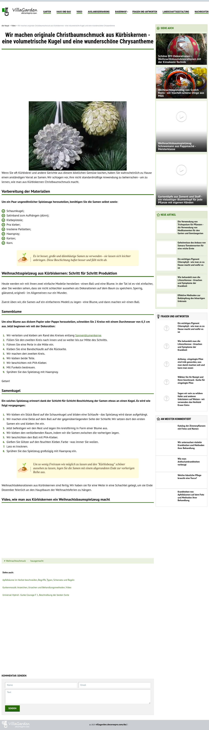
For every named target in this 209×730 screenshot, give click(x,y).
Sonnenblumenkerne (88, 335)
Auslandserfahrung (98, 11)
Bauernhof (121, 11)
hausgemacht (36, 560)
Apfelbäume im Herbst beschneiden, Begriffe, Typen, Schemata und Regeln (38, 579)
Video (79, 11)
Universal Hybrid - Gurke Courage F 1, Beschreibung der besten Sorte (35, 594)
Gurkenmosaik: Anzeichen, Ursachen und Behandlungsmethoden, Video (36, 587)
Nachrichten (201, 11)
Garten (47, 11)
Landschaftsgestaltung (176, 11)
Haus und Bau (64, 11)
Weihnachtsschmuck (16, 560)
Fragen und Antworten (144, 11)
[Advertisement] (78, 77)
